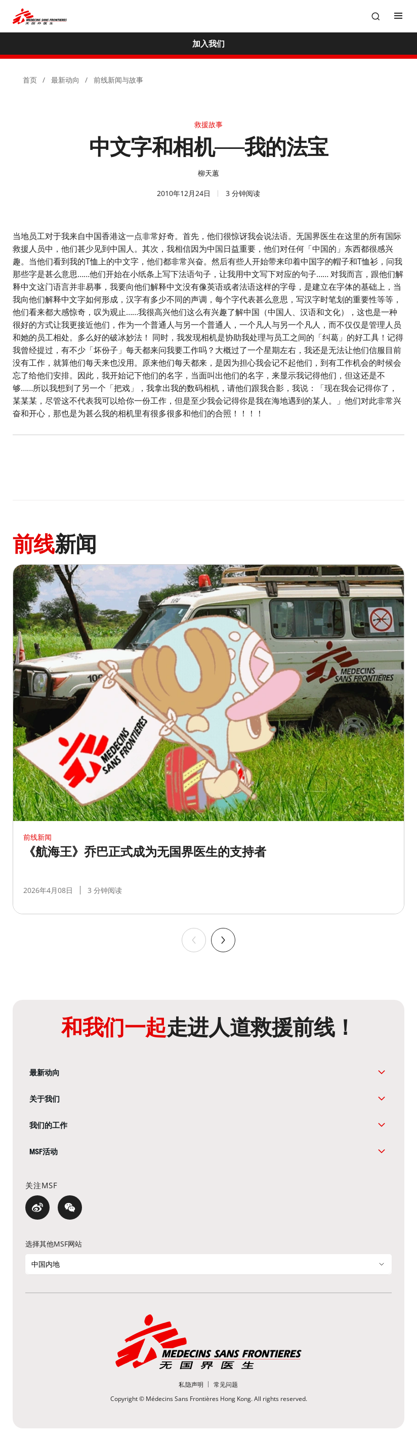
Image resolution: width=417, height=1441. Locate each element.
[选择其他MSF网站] (208, 1264)
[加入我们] (208, 43)
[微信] (70, 1207)
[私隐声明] (191, 1384)
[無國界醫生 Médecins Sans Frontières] (40, 16)
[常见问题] (226, 1384)
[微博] (37, 1207)
